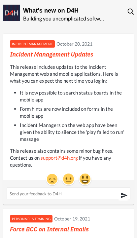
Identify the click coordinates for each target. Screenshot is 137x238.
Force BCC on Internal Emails (49, 229)
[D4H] (11, 13)
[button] (131, 11)
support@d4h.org (59, 158)
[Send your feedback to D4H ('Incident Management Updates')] (68, 193)
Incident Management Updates (51, 54)
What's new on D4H (51, 10)
